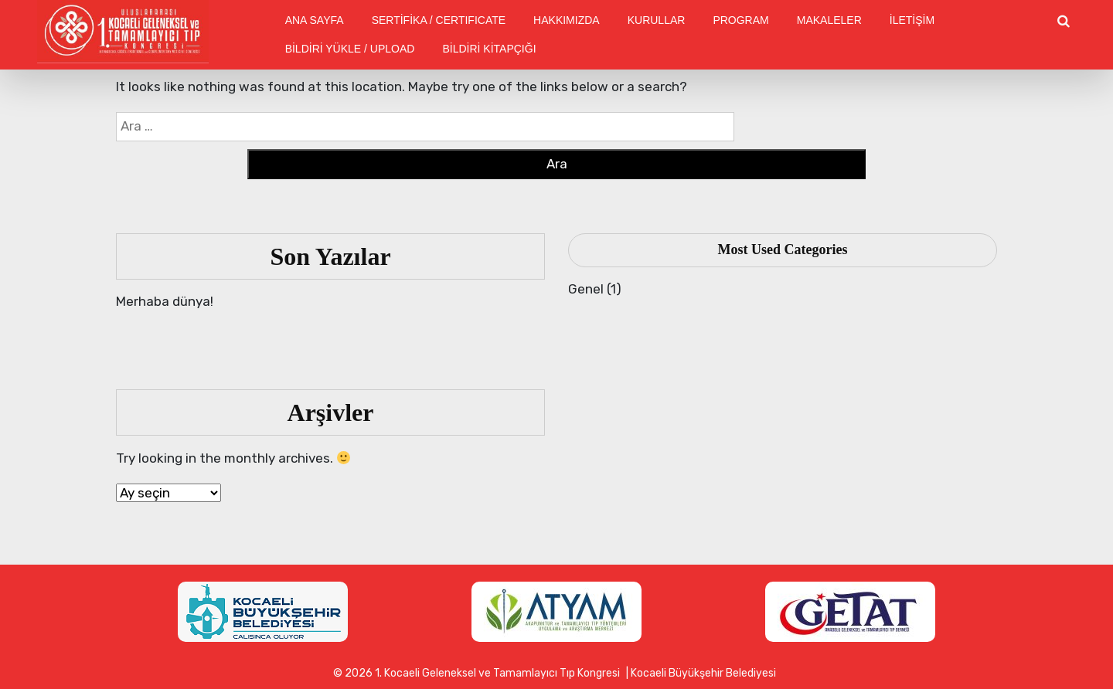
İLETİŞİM (912, 20)
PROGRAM (740, 20)
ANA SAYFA (314, 20)
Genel (586, 289)
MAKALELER (829, 20)
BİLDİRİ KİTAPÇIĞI (489, 48)
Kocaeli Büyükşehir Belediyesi (703, 673)
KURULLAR (657, 20)
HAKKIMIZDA (566, 20)
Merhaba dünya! (164, 301)
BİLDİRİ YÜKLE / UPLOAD (350, 48)
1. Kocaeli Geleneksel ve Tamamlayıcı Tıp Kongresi (497, 673)
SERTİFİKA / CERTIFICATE (438, 20)
